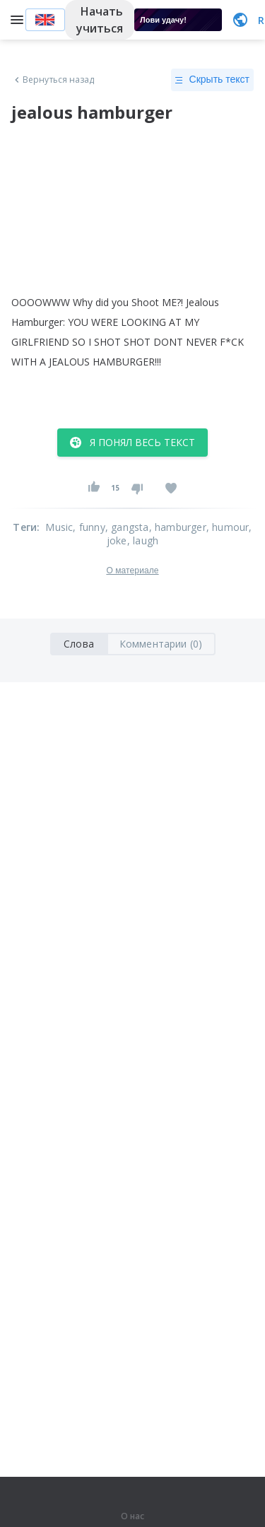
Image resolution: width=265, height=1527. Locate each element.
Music (59, 527)
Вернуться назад (53, 80)
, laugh (142, 540)
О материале (132, 570)
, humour (227, 527)
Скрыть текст (212, 80)
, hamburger (177, 527)
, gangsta (127, 527)
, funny (89, 527)
